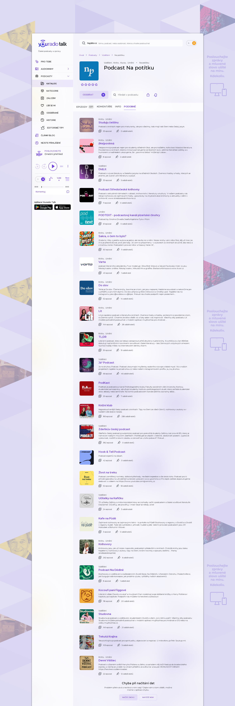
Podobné (130, 106)
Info (118, 106)
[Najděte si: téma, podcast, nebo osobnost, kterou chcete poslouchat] (131, 43)
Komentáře (104, 106)
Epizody (85, 107)
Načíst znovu (128, 697)
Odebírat (94, 95)
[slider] (41, 135)
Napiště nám (148, 697)
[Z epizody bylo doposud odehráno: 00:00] (37, 135)
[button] (52, 69)
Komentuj (52, 139)
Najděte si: (92, 43)
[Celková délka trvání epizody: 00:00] (67, 135)
